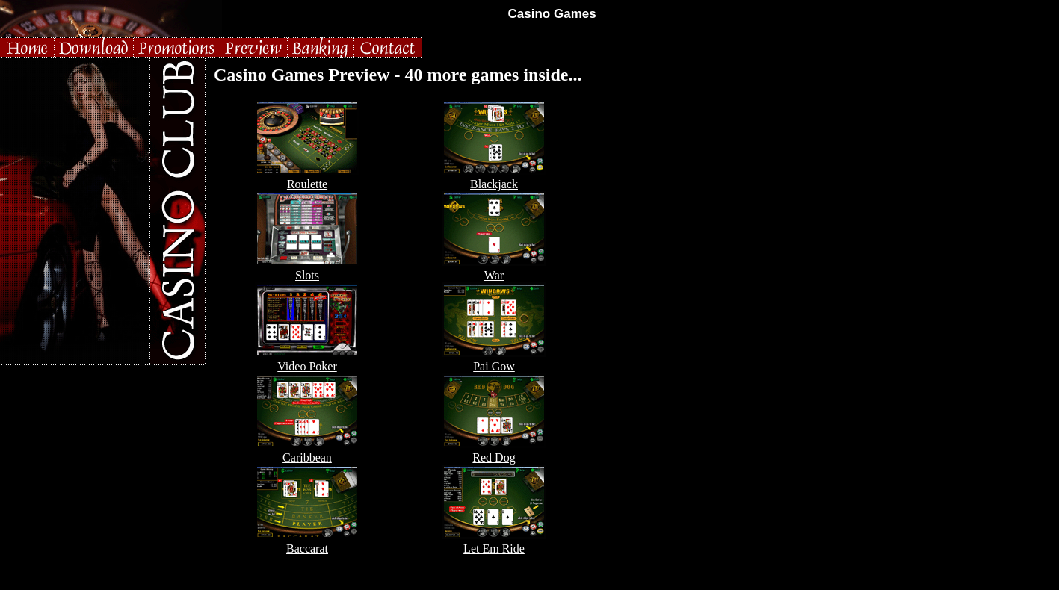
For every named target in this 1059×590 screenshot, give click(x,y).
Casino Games (552, 14)
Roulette (307, 184)
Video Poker (306, 366)
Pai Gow (494, 366)
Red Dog (493, 457)
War (494, 275)
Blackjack (494, 184)
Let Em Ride (494, 548)
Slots (307, 275)
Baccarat (307, 548)
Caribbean (307, 457)
